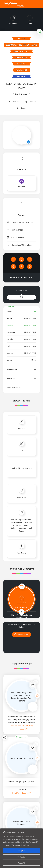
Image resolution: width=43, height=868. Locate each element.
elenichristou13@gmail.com (21, 245)
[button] (21, 313)
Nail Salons (21, 70)
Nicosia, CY (21, 76)
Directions (21, 429)
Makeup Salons (21, 57)
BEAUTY (21, 39)
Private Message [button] (14, 387)
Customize (22, 857)
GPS (21, 451)
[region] (21, 848)
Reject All (21, 863)
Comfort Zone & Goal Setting (21, 726)
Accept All (21, 851)
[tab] (21, 313)
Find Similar (21, 553)
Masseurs (21, 64)
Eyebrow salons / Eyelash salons (21, 45)
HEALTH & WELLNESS (21, 51)
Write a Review (23, 635)
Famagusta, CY (22, 729)
